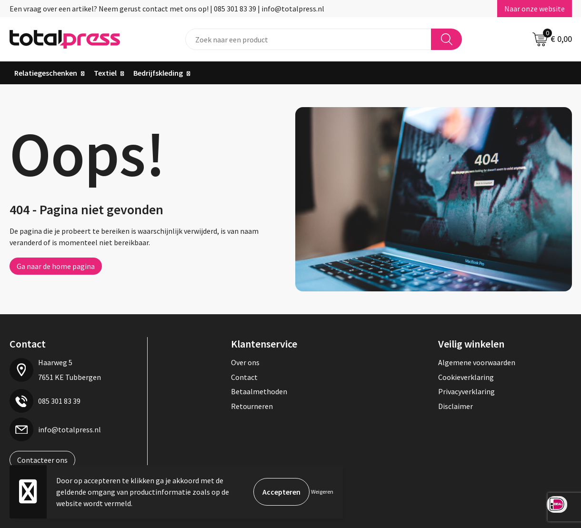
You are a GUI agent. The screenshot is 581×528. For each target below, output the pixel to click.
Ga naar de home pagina (56, 266)
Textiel (105, 73)
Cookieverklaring (466, 377)
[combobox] (308, 39)
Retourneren (252, 406)
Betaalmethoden (259, 391)
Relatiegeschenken (45, 73)
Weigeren (322, 491)
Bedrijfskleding (158, 73)
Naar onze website (534, 8)
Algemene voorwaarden (476, 362)
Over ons (245, 362)
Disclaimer (455, 406)
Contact (244, 377)
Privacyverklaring (466, 391)
